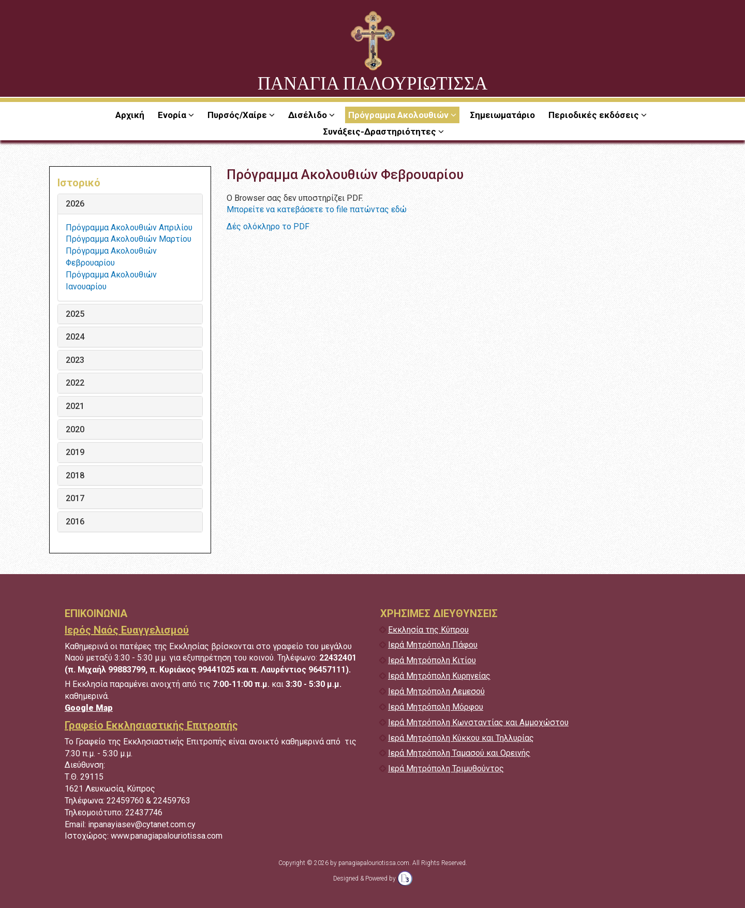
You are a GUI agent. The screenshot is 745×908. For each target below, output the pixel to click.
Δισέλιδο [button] (308, 115)
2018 (75, 475)
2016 (75, 521)
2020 (75, 429)
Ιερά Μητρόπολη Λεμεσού (436, 691)
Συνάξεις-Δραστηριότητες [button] (380, 131)
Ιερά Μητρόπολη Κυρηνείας (439, 676)
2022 (75, 383)
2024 (75, 337)
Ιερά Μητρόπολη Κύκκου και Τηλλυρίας (461, 738)
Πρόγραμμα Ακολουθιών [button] (399, 115)
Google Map (89, 708)
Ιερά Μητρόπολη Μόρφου (435, 707)
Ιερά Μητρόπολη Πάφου (433, 645)
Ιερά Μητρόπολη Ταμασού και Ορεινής (459, 753)
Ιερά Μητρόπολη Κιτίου (432, 660)
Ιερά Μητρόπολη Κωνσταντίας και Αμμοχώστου (478, 722)
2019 (75, 452)
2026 (75, 204)
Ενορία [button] (173, 115)
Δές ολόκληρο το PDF (268, 226)
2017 (75, 498)
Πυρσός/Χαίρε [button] (238, 115)
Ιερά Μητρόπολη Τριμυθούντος (446, 768)
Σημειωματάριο (502, 115)
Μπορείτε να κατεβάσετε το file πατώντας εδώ (317, 209)
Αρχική (129, 115)
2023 (75, 360)
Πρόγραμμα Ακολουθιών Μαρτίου (128, 239)
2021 (75, 406)
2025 (75, 314)
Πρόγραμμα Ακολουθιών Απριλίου (129, 227)
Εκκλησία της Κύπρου (428, 630)
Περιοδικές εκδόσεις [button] (594, 115)
